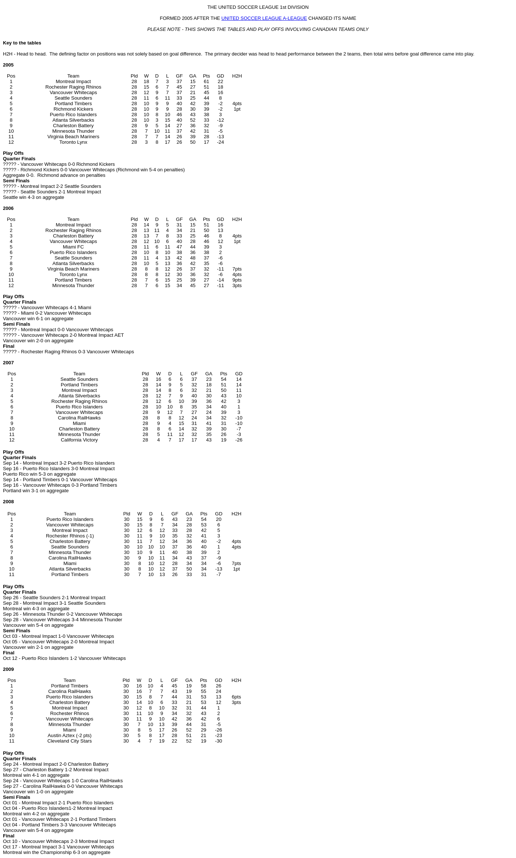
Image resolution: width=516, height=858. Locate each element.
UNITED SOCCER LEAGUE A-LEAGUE (264, 18)
